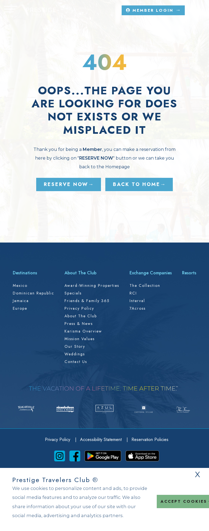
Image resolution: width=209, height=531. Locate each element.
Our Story (74, 346)
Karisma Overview (83, 331)
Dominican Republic (33, 293)
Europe (20, 308)
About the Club (80, 316)
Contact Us (75, 361)
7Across (138, 308)
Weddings (74, 354)
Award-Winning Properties (91, 285)
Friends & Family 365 (87, 300)
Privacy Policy (79, 308)
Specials (73, 293)
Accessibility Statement (101, 439)
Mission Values (79, 338)
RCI (133, 293)
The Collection (145, 285)
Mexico (20, 285)
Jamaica (21, 300)
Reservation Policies (149, 439)
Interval (137, 300)
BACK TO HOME (136, 184)
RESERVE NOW (66, 184)
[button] (10, 12)
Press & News (78, 323)
